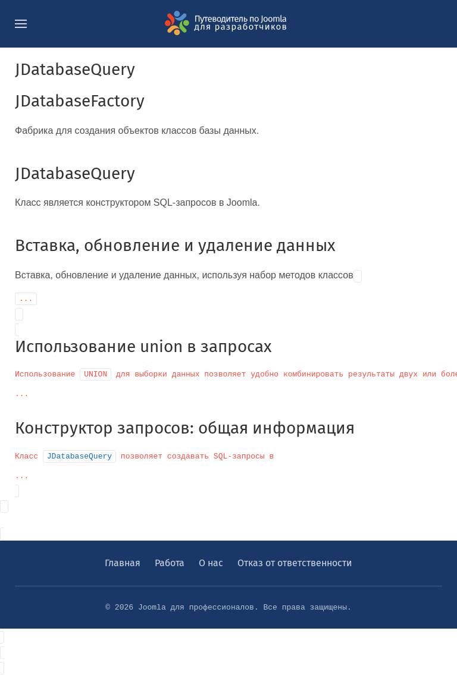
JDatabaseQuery (75, 173)
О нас (211, 563)
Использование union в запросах (143, 346)
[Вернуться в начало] (228, 24)
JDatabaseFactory (80, 101)
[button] (21, 24)
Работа (169, 563)
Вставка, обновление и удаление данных (175, 245)
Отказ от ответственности (294, 563)
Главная (122, 563)
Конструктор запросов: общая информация (185, 428)
